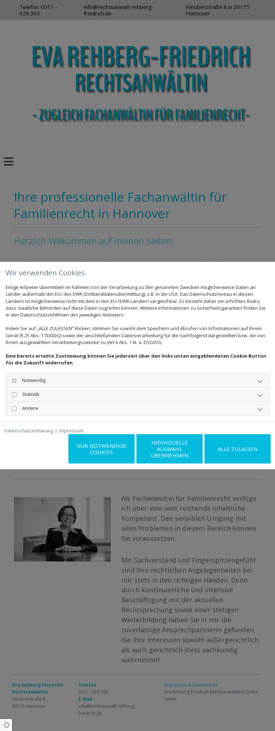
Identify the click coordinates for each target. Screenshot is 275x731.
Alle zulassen (237, 448)
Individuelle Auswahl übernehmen (169, 449)
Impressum (71, 430)
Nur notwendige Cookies (101, 449)
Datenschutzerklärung (28, 430)
